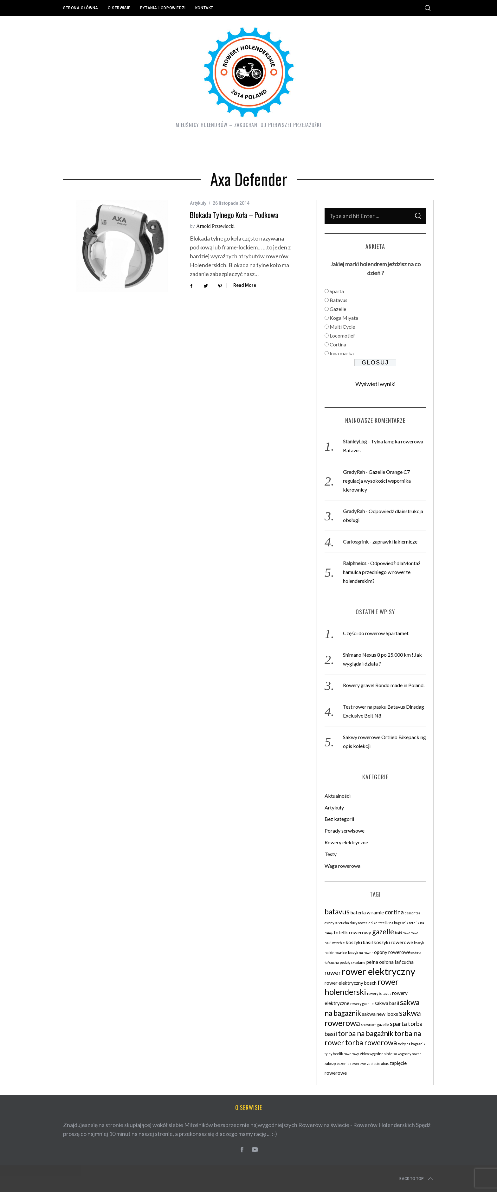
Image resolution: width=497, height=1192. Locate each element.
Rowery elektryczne (346, 842)
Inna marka (342, 353)
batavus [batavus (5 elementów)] (337, 911)
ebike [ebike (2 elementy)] (373, 923)
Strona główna (80, 8)
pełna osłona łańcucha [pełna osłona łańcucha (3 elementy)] (390, 962)
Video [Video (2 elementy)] (364, 1054)
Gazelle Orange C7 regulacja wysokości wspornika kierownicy (377, 481)
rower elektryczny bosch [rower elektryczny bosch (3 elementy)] (351, 983)
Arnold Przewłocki (215, 226)
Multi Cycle (342, 327)
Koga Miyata (344, 318)
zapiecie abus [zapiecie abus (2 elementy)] (378, 1063)
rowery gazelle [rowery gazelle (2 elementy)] (362, 1004)
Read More (244, 285)
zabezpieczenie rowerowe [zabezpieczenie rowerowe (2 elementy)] (345, 1063)
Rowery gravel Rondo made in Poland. (383, 685)
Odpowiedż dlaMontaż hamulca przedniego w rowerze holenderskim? (381, 572)
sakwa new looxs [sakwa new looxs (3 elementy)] (380, 1014)
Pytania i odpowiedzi (163, 8)
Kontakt (204, 8)
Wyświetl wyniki (375, 383)
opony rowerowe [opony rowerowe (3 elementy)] (392, 952)
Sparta (337, 291)
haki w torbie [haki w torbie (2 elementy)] (335, 943)
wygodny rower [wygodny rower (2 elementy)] (409, 1054)
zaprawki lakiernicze (394, 541)
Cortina (338, 344)
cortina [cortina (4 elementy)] (394, 912)
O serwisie (119, 8)
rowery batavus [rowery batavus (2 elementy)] (379, 993)
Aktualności (338, 796)
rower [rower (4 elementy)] (333, 972)
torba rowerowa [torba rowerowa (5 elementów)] (371, 1042)
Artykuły (198, 203)
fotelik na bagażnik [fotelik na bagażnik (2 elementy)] (393, 923)
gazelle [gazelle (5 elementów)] (383, 931)
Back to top (416, 1178)
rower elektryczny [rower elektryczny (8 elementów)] (378, 971)
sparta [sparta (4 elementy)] (398, 1023)
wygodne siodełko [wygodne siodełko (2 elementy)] (383, 1054)
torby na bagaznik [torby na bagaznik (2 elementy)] (411, 1044)
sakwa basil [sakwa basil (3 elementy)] (387, 1003)
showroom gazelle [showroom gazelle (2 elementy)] (375, 1024)
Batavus (338, 300)
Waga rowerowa (342, 866)
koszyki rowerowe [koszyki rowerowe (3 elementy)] (393, 942)
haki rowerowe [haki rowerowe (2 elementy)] (406, 933)
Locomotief (342, 335)
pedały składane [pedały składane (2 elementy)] (352, 962)
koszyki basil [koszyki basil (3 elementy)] (359, 942)
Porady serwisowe (345, 831)
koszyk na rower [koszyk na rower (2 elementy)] (360, 952)
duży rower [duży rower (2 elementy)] (358, 923)
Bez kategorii (339, 819)
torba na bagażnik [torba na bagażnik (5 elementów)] (365, 1033)
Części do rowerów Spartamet (376, 633)
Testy (331, 854)
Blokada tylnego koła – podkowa (234, 214)
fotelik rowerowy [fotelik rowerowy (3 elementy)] (352, 932)
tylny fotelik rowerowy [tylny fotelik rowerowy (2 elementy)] (342, 1054)
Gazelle (338, 309)
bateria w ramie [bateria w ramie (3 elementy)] (367, 912)
